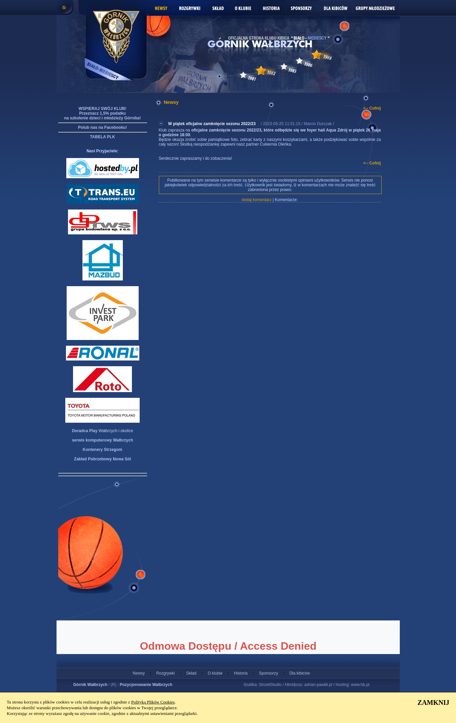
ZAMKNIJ (433, 702)
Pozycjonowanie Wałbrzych (146, 684)
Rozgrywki (165, 673)
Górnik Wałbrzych (90, 684)
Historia (241, 673)
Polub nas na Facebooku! (102, 127)
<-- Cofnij (372, 108)
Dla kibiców (299, 673)
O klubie (215, 673)
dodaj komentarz (257, 199)
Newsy (139, 673)
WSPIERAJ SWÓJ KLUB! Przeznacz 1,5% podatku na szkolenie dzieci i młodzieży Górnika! (102, 113)
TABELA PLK (102, 137)
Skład (191, 673)
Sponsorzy (268, 673)
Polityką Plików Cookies (153, 702)
